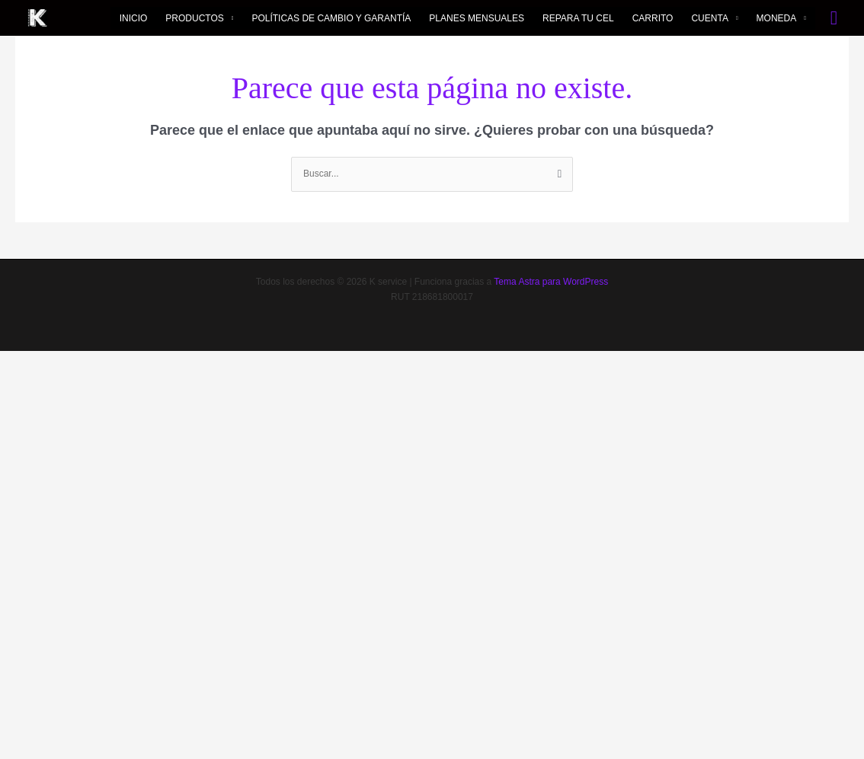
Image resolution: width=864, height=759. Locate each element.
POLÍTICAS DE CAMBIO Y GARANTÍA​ (331, 18)
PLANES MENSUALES (476, 18)
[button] (833, 18)
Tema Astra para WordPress (551, 281)
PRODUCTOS (194, 18)
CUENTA (709, 18)
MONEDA (777, 18)
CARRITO (653, 18)
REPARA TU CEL (578, 18)
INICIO (134, 18)
